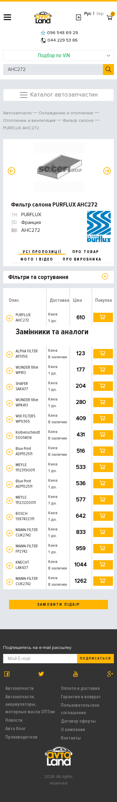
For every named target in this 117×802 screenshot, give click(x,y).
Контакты (71, 738)
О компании (73, 729)
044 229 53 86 (59, 40)
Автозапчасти (19, 688)
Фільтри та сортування (38, 277)
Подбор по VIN (74, 55)
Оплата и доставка (80, 688)
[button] (9, 318)
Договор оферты (78, 721)
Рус (87, 13)
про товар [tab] (85, 251)
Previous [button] (11, 171)
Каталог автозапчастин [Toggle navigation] (58, 95)
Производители (21, 737)
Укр (100, 13)
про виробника (82, 259)
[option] (59, 167)
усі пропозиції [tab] (42, 251)
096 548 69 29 (59, 32)
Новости (13, 720)
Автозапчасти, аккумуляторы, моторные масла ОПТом (30, 704)
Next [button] (107, 171)
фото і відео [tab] (37, 259)
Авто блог (15, 728)
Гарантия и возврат (81, 697)
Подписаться (95, 658)
